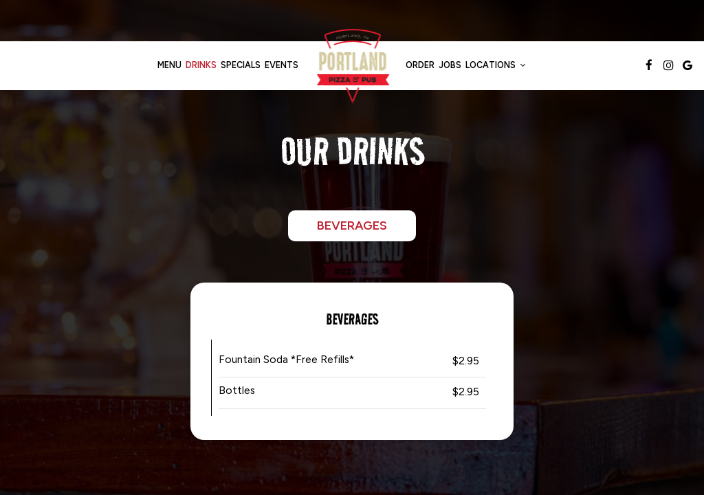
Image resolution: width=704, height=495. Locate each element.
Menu (169, 65)
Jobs (450, 65)
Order (420, 65)
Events (281, 65)
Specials (241, 65)
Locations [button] (495, 65)
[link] (352, 65)
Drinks (201, 65)
